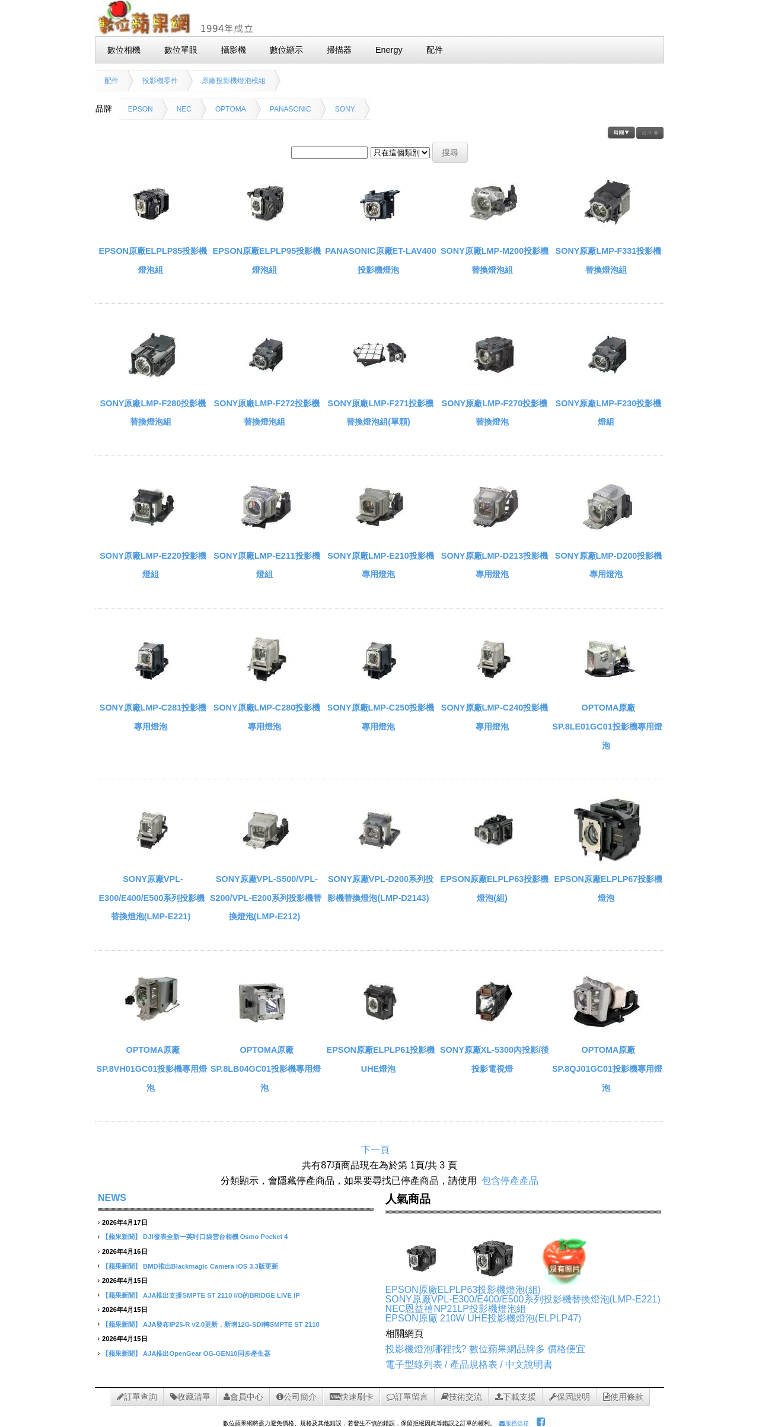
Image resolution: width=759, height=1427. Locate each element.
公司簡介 (296, 1396)
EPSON (140, 109)
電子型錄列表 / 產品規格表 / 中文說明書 (469, 1364)
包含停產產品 (509, 1181)
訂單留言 (407, 1396)
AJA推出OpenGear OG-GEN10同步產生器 (206, 1353)
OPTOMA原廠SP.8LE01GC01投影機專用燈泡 (607, 726)
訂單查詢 (137, 1396)
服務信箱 (514, 1423)
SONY (345, 109)
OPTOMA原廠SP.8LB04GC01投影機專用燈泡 (266, 1068)
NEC (184, 109)
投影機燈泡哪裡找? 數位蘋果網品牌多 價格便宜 (485, 1349)
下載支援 (515, 1396)
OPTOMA (230, 109)
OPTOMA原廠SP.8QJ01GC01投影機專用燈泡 (607, 1068)
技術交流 (461, 1396)
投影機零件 (160, 81)
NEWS (112, 1198)
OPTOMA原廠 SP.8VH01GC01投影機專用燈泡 (152, 1068)
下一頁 (375, 1150)
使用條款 (623, 1396)
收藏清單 (190, 1396)
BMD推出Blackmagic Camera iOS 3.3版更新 (210, 1266)
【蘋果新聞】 (121, 1236)
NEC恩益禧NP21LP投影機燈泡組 (455, 1309)
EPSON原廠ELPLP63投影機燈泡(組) (463, 1290)
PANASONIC (290, 109)
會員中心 (243, 1396)
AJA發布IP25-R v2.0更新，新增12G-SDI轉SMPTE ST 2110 (231, 1324)
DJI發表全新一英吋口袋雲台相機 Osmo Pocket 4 (215, 1236)
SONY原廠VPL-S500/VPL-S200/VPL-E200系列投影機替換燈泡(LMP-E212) (265, 897)
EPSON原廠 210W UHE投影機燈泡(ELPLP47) (483, 1318)
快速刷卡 (352, 1396)
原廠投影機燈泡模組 (234, 81)
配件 (111, 81)
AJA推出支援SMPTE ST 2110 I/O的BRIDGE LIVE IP (221, 1295)
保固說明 (569, 1396)
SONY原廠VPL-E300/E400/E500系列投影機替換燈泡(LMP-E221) (152, 897)
